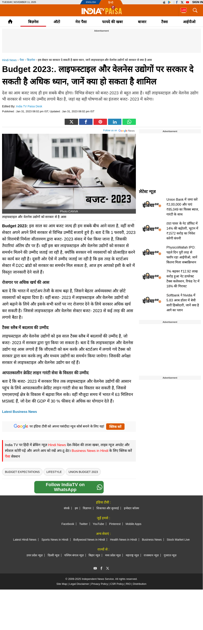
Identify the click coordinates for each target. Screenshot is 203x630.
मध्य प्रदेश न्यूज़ (113, 555)
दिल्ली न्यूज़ (53, 555)
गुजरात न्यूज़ (170, 555)
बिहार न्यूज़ (94, 555)
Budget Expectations (22, 472)
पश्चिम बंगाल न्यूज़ (74, 555)
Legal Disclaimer (79, 583)
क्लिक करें (115, 427)
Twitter (83, 524)
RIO (128, 583)
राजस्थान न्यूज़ (151, 555)
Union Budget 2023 (83, 472)
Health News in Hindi (123, 539)
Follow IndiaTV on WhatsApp (74, 487)
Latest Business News (19, 411)
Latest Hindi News (24, 539)
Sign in (197, 2)
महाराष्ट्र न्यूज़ (132, 555)
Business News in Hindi (90, 451)
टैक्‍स (164, 22)
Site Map (61, 583)
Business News (152, 539)
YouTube (98, 524)
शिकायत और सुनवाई (107, 508)
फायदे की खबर (112, 22)
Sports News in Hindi (55, 539)
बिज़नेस (33, 22)
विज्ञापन (87, 508)
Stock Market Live (178, 539)
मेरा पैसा (81, 22)
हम (76, 508)
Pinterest (115, 524)
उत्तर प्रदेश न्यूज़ (34, 555)
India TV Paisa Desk (29, 106)
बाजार (142, 22)
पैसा (7, 456)
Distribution (139, 583)
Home (10, 21)
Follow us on (119, 130)
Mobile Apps (133, 524)
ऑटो (56, 22)
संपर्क (67, 508)
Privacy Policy (99, 583)
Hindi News (57, 445)
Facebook (67, 524)
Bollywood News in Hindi (89, 539)
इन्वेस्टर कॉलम (131, 508)
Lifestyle (54, 472)
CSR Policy (117, 583)
